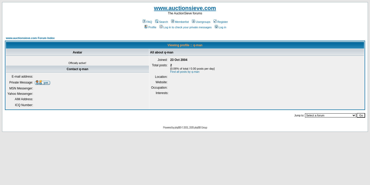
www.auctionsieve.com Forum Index (30, 38)
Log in (220, 27)
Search (161, 21)
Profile (150, 27)
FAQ (147, 21)
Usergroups (201, 21)
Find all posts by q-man (184, 71)
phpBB (177, 127)
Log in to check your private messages (186, 27)
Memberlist (180, 21)
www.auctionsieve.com (185, 8)
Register (221, 21)
